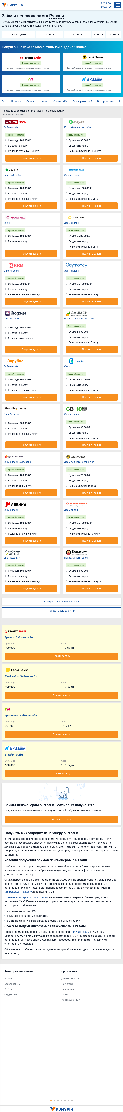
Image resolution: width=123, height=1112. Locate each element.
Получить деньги (31, 158)
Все (4, 101)
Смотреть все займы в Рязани (61, 601)
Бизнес (8, 978)
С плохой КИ (60, 101)
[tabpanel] (31, 983)
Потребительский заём (77, 127)
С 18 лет (9, 989)
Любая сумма (18, 34)
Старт (67, 366)
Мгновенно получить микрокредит (26, 897)
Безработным (12, 983)
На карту (16, 101)
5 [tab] (65, 1100)
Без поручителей (82, 101)
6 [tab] (68, 1100)
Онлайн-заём (71, 175)
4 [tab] (61, 1100)
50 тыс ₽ (98, 34)
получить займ (80, 931)
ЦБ (97, 3)
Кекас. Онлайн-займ (76, 557)
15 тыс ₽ (49, 34)
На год (65, 994)
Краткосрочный (70, 999)
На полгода (68, 989)
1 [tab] (51, 1100)
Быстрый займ (12, 175)
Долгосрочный (70, 978)
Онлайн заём (11, 270)
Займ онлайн (11, 127)
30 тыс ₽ (77, 34)
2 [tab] (54, 1100)
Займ (7, 222)
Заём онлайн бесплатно (17, 462)
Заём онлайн (71, 222)
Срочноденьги (12, 557)
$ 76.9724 (106, 3)
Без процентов (105, 101)
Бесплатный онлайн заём (79, 318)
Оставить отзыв (61, 819)
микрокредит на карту (18, 891)
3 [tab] (58, 1100)
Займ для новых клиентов (79, 462)
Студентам (10, 994)
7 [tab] (72, 1100)
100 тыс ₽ (113, 34)
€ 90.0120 (106, 6)
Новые (44, 101)
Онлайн (30, 101)
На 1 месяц (67, 983)
